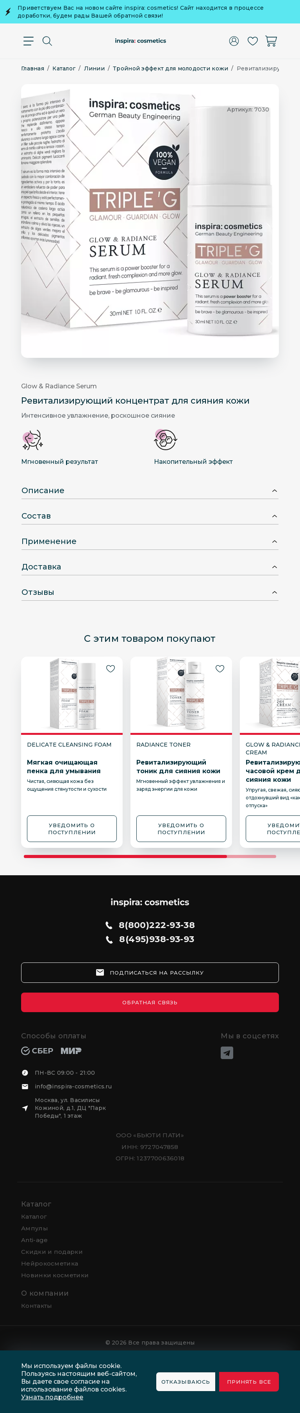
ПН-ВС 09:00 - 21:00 (65, 1072)
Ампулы (34, 1228)
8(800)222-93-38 (157, 925)
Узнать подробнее (52, 1397)
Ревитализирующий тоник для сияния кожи (178, 767)
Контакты (36, 1305)
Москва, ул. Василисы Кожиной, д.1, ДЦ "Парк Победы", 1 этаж (70, 1108)
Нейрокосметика (49, 1263)
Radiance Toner (163, 744)
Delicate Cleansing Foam (69, 744)
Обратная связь (150, 1002)
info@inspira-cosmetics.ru (73, 1086)
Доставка (41, 566)
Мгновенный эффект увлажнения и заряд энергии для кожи (180, 785)
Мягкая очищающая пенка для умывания (64, 767)
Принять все (249, 1382)
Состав (36, 516)
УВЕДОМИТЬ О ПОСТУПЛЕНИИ (71, 828)
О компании (45, 1293)
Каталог (36, 1204)
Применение (49, 541)
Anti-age (34, 1240)
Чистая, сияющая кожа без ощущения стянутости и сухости (67, 785)
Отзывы (37, 592)
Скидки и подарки (52, 1251)
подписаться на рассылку (157, 973)
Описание (42, 490)
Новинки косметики (55, 1275)
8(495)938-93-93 (157, 939)
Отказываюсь (185, 1382)
